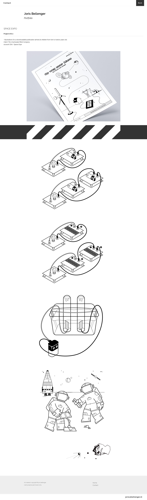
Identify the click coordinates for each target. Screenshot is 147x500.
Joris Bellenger (34, 13)
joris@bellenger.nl (133, 497)
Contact (7, 3)
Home (95, 483)
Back (140, 3)
